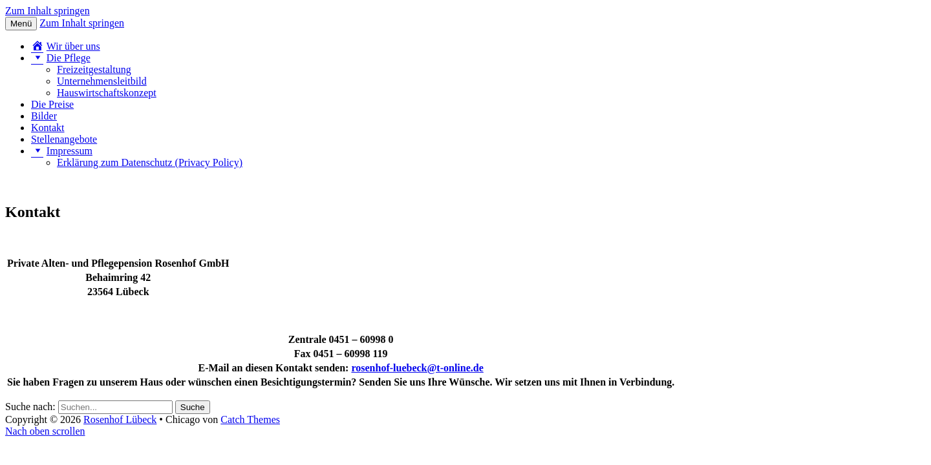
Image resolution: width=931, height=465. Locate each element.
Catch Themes (250, 419)
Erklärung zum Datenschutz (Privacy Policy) (149, 162)
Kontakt (48, 127)
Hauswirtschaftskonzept (106, 92)
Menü (21, 23)
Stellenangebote (64, 139)
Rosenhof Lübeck (119, 419)
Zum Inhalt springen (47, 10)
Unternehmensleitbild (102, 81)
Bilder (44, 115)
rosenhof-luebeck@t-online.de (417, 367)
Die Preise (52, 104)
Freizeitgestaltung (94, 69)
